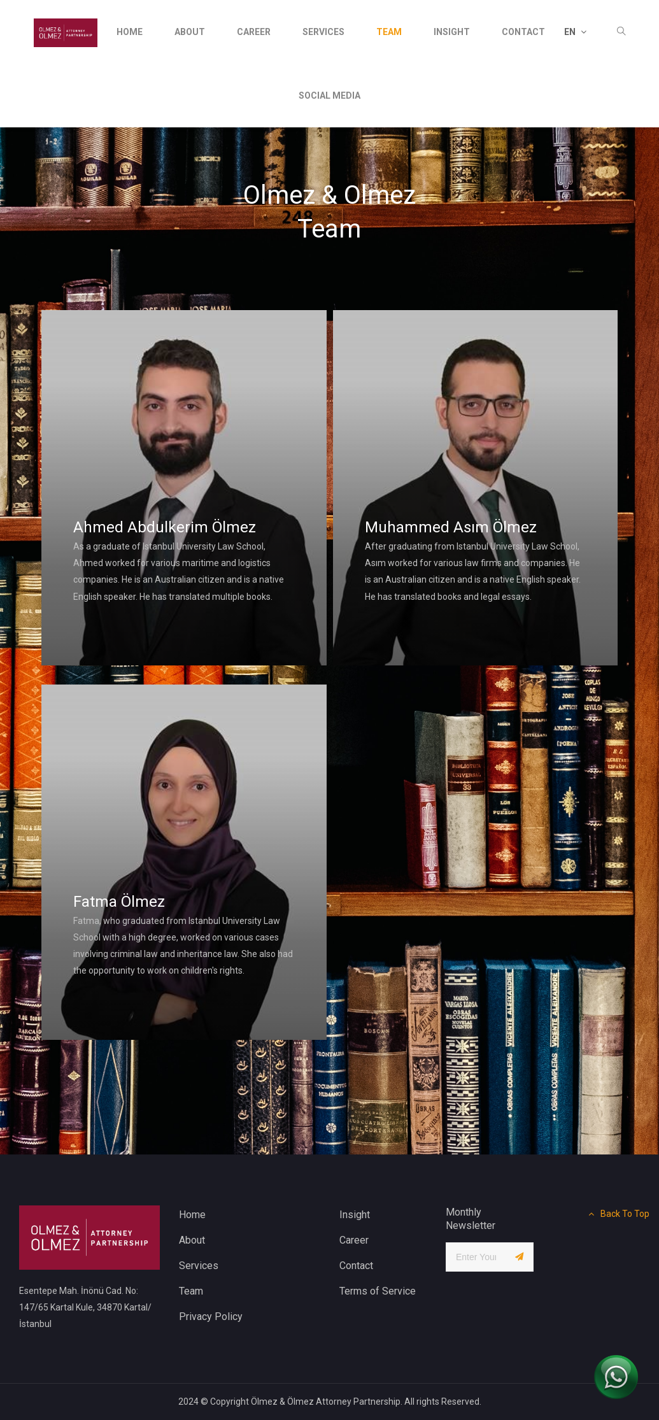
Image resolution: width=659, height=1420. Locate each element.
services (323, 32)
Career (254, 32)
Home (130, 32)
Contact (356, 1266)
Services (198, 1266)
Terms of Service (377, 1291)
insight (452, 32)
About (189, 32)
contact (523, 32)
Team (389, 32)
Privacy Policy (211, 1316)
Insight (354, 1215)
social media (329, 95)
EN (575, 32)
